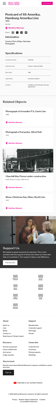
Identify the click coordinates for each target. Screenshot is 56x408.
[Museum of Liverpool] (15, 277)
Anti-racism (7, 352)
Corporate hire (34, 347)
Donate (31, 333)
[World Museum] (40, 277)
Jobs (4, 328)
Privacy (14, 399)
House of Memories (10, 349)
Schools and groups (10, 347)
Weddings (32, 355)
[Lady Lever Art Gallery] (15, 306)
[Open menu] (4, 3)
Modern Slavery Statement (28, 399)
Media (5, 331)
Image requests (8, 355)
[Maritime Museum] (40, 287)
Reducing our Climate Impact (13, 336)
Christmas (32, 349)
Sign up (8, 372)
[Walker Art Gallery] (15, 296)
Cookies (42, 399)
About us (6, 325)
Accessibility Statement (28, 401)
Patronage (32, 331)
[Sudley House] (40, 296)
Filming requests (35, 352)
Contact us (7, 333)
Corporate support (35, 328)
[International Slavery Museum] (15, 287)
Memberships (33, 325)
